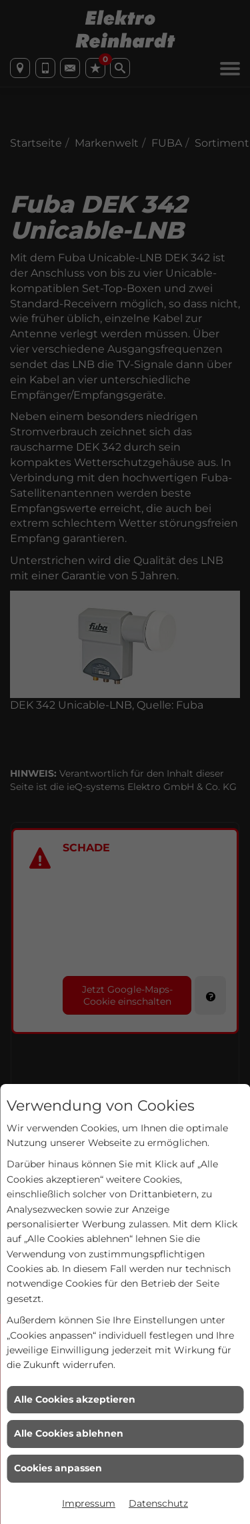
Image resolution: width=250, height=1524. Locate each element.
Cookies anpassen (58, 1468)
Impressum (88, 1503)
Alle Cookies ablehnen (68, 1433)
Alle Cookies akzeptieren (74, 1399)
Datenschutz (158, 1503)
